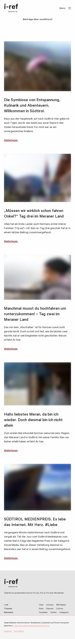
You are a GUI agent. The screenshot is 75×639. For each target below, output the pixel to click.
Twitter (53, 613)
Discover (50, 609)
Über (41, 605)
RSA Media (61, 605)
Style (41, 609)
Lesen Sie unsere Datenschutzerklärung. (32, 626)
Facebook (43, 613)
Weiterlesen (11, 140)
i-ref (11, 8)
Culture (59, 609)
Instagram (64, 613)
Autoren (50, 605)
